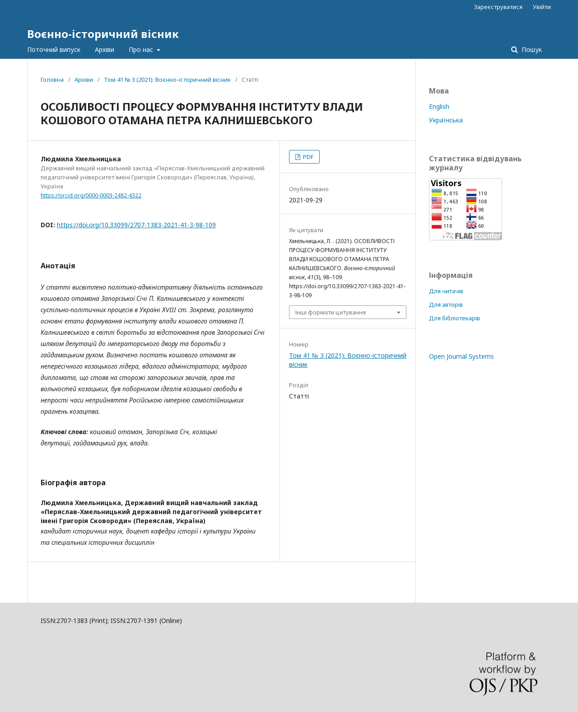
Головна (52, 79)
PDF (307, 157)
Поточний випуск (53, 49)
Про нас (142, 49)
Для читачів (446, 291)
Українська (446, 120)
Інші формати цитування (330, 312)
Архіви (104, 49)
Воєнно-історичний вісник (103, 33)
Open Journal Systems (461, 356)
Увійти (542, 7)
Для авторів (446, 304)
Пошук (531, 49)
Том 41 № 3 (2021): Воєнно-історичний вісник (167, 79)
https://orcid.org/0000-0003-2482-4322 (91, 195)
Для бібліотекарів (454, 318)
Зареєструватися (498, 7)
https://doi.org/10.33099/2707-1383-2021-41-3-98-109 (136, 224)
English (439, 106)
